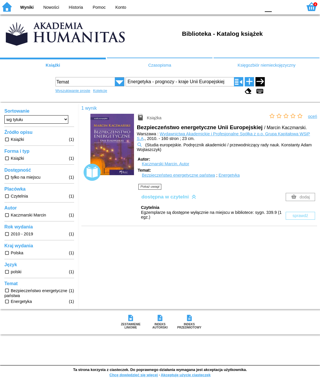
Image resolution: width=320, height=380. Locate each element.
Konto (120, 7)
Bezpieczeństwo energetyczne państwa (178, 175)
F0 (268, 6)
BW (231, 6)
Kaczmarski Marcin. (165, 163)
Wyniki (27, 7)
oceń (312, 116)
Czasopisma (159, 65)
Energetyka (229, 175)
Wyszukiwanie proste (73, 90)
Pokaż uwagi (149, 186)
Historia (76, 7)
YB (243, 6)
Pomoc (99, 7)
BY (255, 6)
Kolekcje (100, 90)
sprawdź (300, 215)
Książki (53, 65)
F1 (278, 6)
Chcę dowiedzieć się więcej (133, 375)
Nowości (51, 7)
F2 (291, 6)
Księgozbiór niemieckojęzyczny (267, 65)
